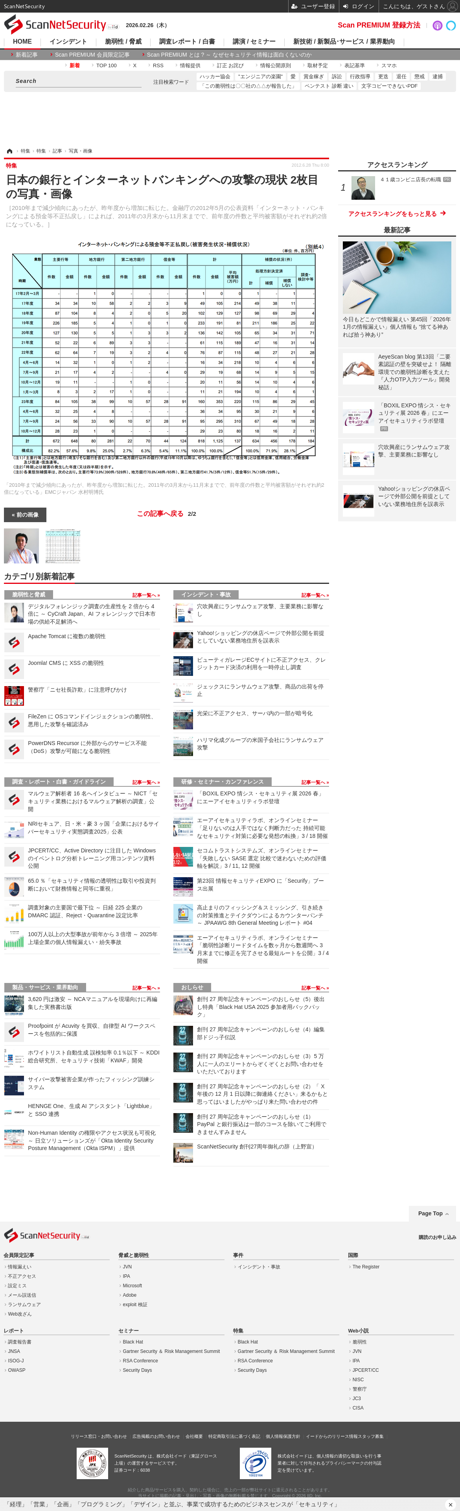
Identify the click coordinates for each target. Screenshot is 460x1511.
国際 (353, 1255)
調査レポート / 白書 (187, 42)
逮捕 (437, 76)
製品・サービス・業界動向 (45, 987)
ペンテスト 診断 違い (329, 86)
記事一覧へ (144, 595)
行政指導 (360, 76)
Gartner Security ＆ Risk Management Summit (171, 1351)
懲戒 (419, 76)
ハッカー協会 (215, 76)
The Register (366, 1267)
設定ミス (17, 1285)
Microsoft (132, 1285)
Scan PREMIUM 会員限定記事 (92, 55)
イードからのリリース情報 (332, 1436)
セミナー (128, 1331)
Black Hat (133, 1342)
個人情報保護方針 (283, 1436)
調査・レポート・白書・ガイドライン (59, 782)
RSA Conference (140, 1361)
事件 (238, 1255)
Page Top (430, 1213)
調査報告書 (19, 1342)
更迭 (383, 76)
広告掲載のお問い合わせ (156, 1436)
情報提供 (190, 65)
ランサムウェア (24, 1304)
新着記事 (27, 55)
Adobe (130, 1295)
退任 (401, 76)
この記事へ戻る (166, 514)
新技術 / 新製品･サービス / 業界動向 (344, 42)
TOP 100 (106, 65)
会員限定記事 (19, 1255)
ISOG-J (16, 1361)
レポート (14, 1331)
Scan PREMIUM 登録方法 (379, 25)
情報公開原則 (275, 65)
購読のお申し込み (437, 1237)
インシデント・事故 (206, 594)
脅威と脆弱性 (133, 1255)
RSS (158, 65)
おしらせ (192, 987)
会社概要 (194, 1436)
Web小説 (358, 1331)
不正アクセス (22, 1276)
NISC (358, 1379)
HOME (22, 42)
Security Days (137, 1370)
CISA (358, 1408)
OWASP (16, 1370)
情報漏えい (19, 1267)
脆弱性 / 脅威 (123, 42)
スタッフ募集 (371, 1436)
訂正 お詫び (230, 65)
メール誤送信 (22, 1295)
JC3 (357, 1398)
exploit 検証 (135, 1304)
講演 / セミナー (254, 42)
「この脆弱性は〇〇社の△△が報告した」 (248, 86)
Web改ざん (19, 1314)
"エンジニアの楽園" (260, 76)
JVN (127, 1267)
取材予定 (317, 65)
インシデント (68, 42)
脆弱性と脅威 (28, 594)
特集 (238, 1331)
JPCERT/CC (366, 1370)
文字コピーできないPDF (389, 86)
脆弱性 (360, 1342)
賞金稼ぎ (314, 76)
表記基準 (354, 65)
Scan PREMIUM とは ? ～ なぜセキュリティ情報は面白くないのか (229, 55)
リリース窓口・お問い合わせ (99, 1436)
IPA (126, 1276)
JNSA (14, 1351)
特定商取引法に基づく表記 (234, 1436)
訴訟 (337, 76)
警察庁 (360, 1389)
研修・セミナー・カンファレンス (222, 782)
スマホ (389, 65)
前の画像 (28, 515)
